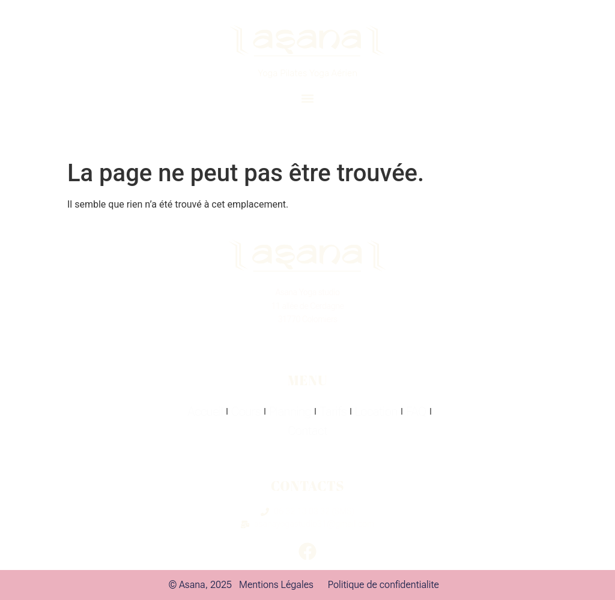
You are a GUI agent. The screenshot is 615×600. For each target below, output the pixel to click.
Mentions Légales (276, 584)
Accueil (205, 411)
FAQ (416, 411)
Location (376, 411)
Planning (290, 411)
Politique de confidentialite (383, 584)
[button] (307, 98)
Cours (246, 411)
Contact (307, 431)
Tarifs (333, 411)
